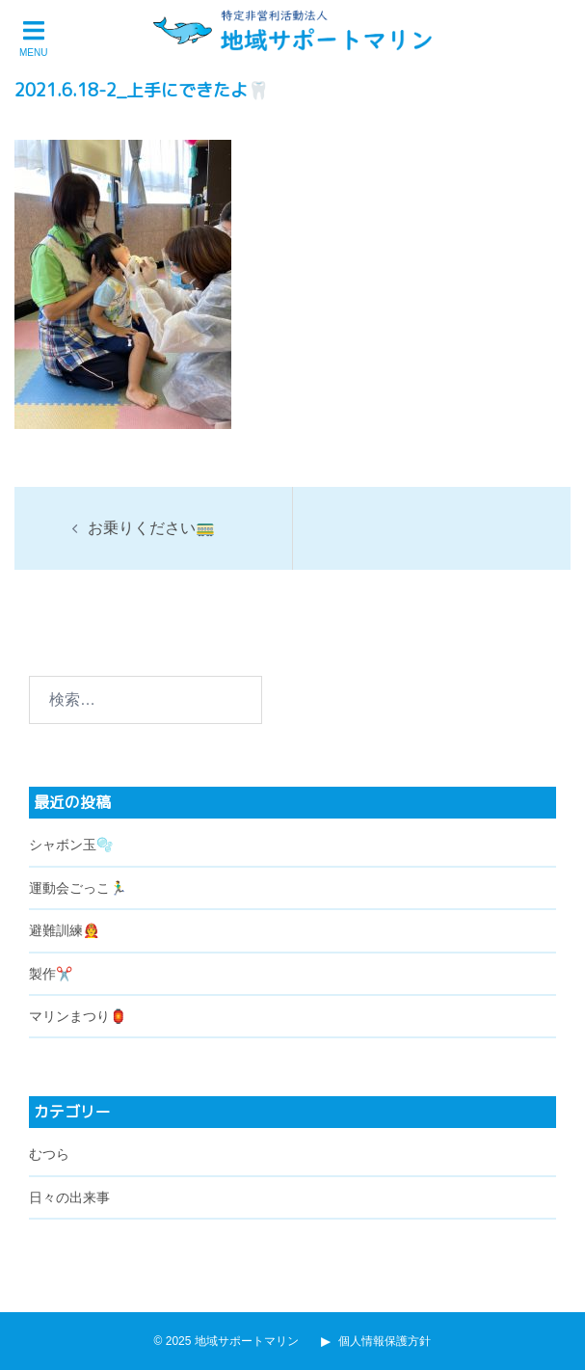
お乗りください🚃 (151, 528)
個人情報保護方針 (376, 1341)
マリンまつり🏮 (77, 1016)
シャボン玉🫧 (71, 844)
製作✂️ (50, 973)
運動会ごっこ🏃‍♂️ (77, 888)
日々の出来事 (69, 1197)
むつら (49, 1154)
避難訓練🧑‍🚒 (64, 930)
